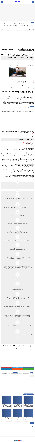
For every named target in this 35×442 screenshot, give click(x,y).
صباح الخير (17, 1)
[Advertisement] (17, 12)
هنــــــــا (15, 348)
